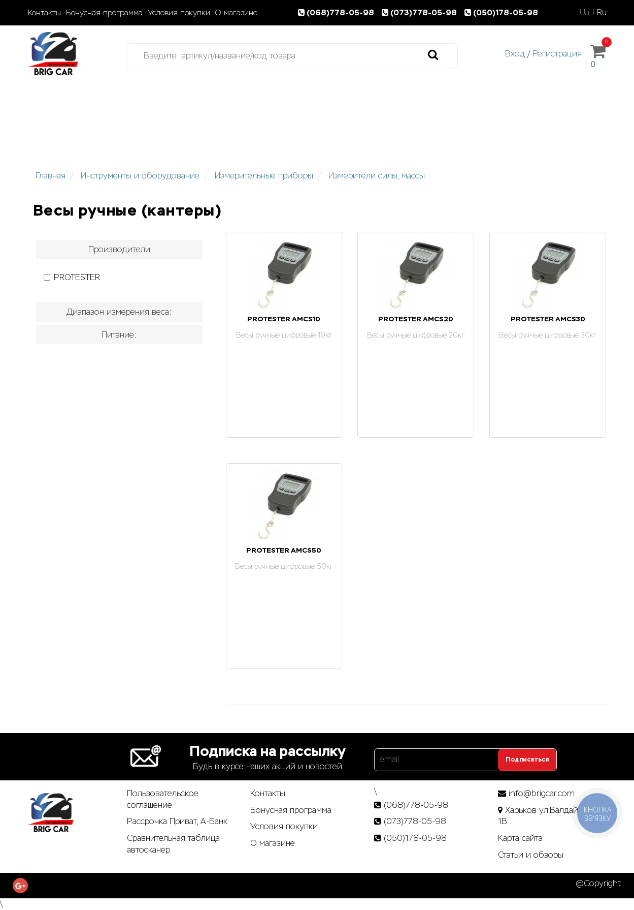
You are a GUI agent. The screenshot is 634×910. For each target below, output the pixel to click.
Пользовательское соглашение (162, 799)
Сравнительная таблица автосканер (173, 844)
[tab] (119, 249)
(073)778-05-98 (421, 12)
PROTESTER (72, 277)
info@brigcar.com (542, 793)
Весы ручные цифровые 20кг (415, 335)
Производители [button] (119, 249)
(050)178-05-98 (502, 12)
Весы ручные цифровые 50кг (284, 566)
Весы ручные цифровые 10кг (284, 335)
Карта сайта (520, 838)
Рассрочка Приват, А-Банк (177, 821)
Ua (584, 12)
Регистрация (557, 53)
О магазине (236, 12)
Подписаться (527, 759)
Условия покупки (179, 12)
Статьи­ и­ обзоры (530, 855)
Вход (515, 53)
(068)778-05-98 (338, 12)
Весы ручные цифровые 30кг (547, 335)
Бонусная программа (104, 12)
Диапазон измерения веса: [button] (119, 312)
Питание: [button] (119, 335)
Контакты (44, 12)
